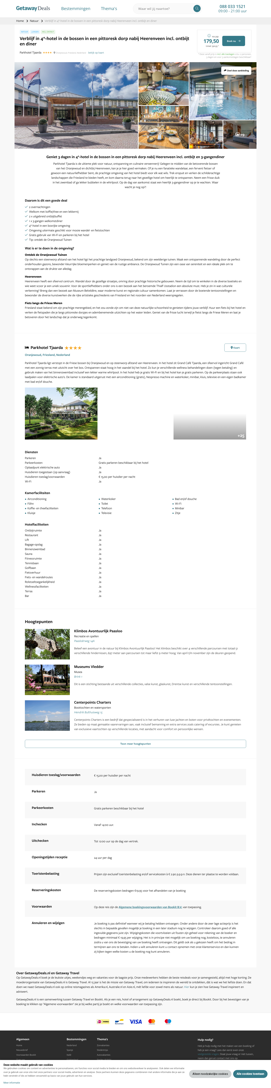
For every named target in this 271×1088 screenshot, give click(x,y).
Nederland (72, 1045)
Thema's (109, 8)
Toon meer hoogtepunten (135, 743)
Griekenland (72, 1059)
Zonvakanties (103, 1045)
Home (20, 21)
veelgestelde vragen (208, 1054)
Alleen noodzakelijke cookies (210, 1074)
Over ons (20, 1059)
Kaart (235, 347)
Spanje (70, 1050)
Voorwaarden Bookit (26, 1054)
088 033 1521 (233, 7)
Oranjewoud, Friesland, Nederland (47, 355)
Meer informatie (11, 1082)
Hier (186, 987)
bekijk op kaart (96, 52)
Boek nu (233, 41)
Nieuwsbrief (22, 1050)
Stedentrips (102, 1050)
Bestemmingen (75, 8)
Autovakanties (103, 1054)
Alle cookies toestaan (250, 1074)
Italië (69, 1054)
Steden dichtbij (104, 1059)
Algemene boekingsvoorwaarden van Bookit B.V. (150, 907)
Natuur (34, 21)
